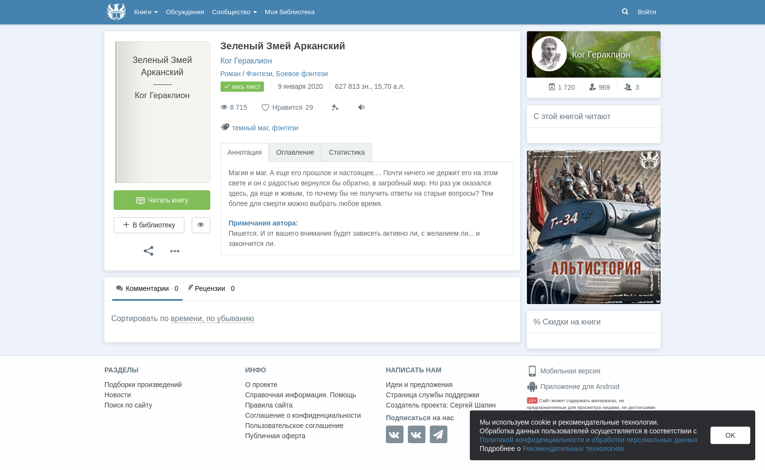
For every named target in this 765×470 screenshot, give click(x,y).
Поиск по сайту (128, 405)
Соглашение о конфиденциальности (303, 415)
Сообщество (234, 12)
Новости (117, 395)
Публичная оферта (275, 436)
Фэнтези (259, 74)
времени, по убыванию (212, 318)
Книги (146, 12)
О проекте (261, 384)
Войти (647, 12)
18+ (532, 400)
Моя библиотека (290, 12)
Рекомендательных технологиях (573, 448)
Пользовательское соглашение (294, 425)
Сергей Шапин (473, 405)
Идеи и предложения (419, 384)
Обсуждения (185, 12)
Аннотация (245, 152)
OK (730, 435)
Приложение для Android (573, 386)
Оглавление (295, 152)
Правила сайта (269, 405)
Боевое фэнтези (302, 74)
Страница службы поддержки (432, 395)
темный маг (250, 128)
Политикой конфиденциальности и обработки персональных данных (589, 440)
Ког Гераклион (246, 61)
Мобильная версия (564, 371)
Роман (231, 74)
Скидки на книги (572, 322)
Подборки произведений (143, 384)
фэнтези (285, 128)
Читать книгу (162, 200)
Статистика (347, 152)
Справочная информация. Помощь (301, 395)
